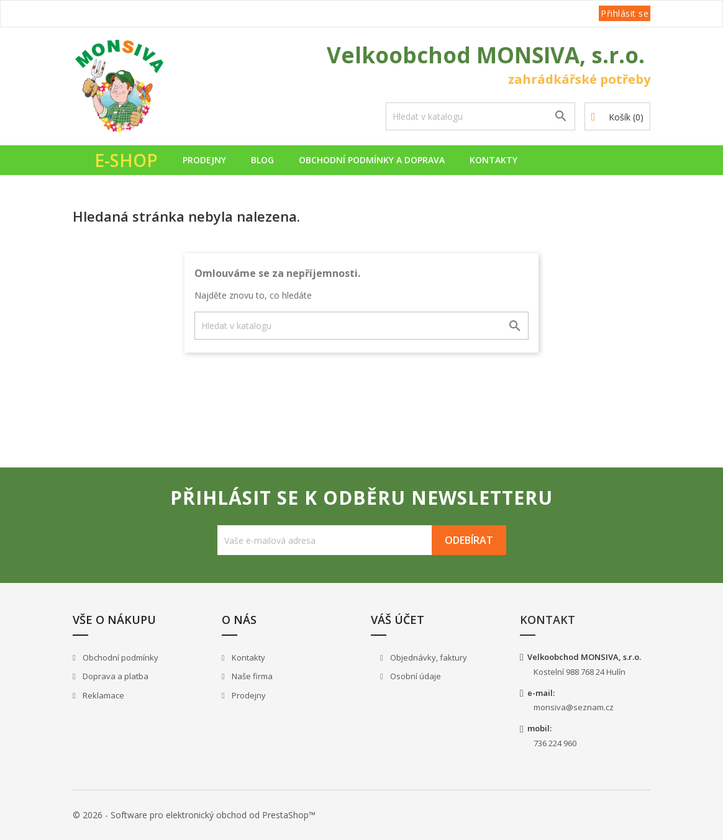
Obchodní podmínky (119, 657)
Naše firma (251, 676)
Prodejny (204, 160)
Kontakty (493, 160)
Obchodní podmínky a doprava (372, 160)
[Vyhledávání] (480, 116)
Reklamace (102, 695)
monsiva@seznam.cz (574, 707)
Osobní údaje (414, 676)
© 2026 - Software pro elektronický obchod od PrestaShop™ (194, 815)
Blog (262, 160)
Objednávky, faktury (427, 657)
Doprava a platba (114, 676)
